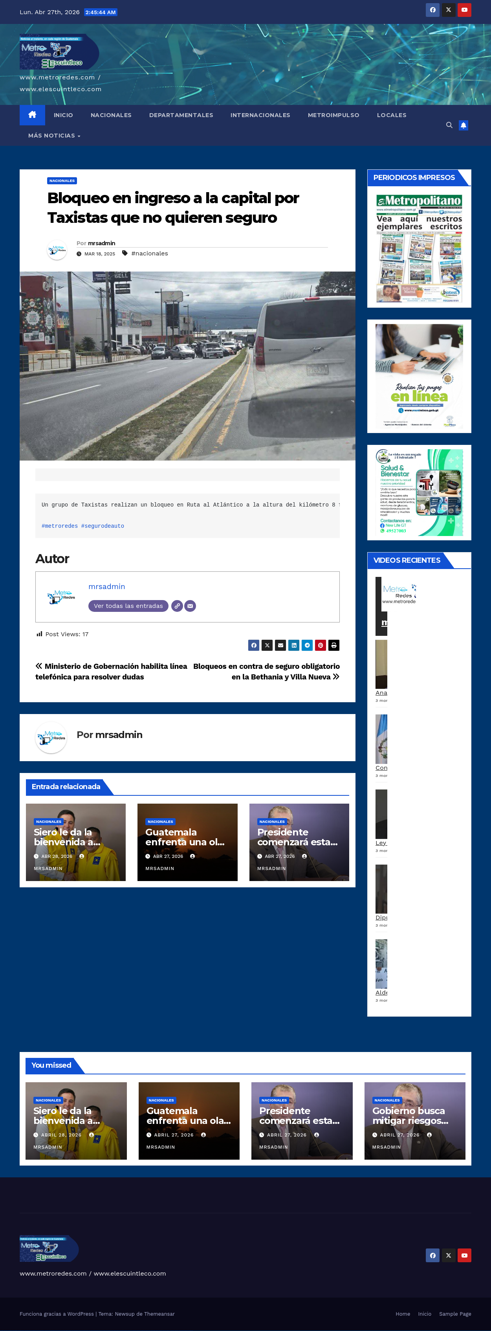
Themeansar (159, 1314)
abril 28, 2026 (62, 1135)
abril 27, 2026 (175, 1135)
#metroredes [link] (60, 526)
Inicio (424, 1314)
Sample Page (455, 1314)
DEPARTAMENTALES (181, 115)
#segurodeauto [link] (102, 526)
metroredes (408, 622)
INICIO (63, 115)
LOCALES (392, 115)
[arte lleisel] (419, 492)
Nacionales (62, 180)
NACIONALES (111, 115)
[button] (449, 125)
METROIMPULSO (334, 115)
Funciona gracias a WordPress (57, 1314)
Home (403, 1314)
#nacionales (150, 253)
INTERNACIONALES (261, 115)
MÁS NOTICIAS (52, 135)
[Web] (177, 606)
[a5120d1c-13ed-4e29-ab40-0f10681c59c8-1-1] (419, 376)
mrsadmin (101, 243)
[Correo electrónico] (190, 606)
